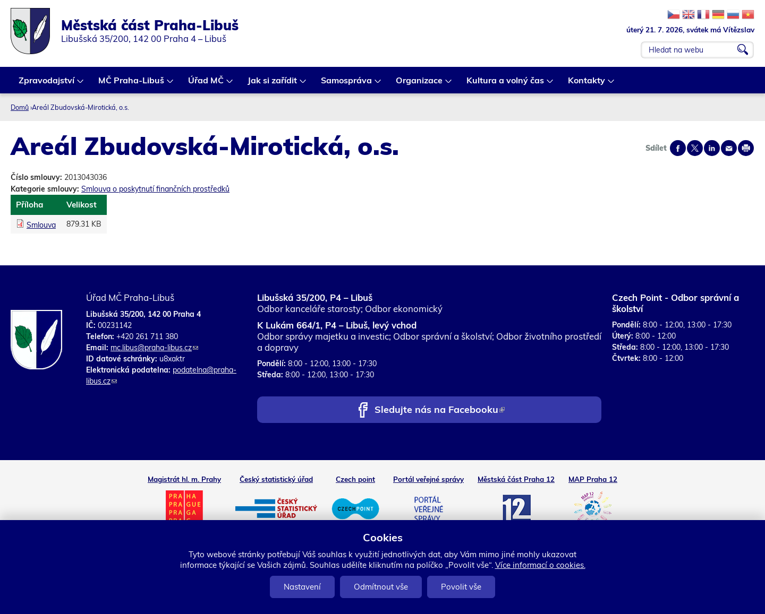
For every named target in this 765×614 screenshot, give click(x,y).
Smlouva (41, 225)
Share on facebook (678, 148)
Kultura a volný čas (505, 84)
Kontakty (587, 84)
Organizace (420, 84)
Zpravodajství (47, 84)
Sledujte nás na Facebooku (440, 410)
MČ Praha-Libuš (131, 84)
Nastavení (302, 587)
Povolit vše (461, 587)
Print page (746, 148)
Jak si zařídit (273, 84)
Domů (20, 107)
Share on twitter (695, 148)
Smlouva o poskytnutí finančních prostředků (155, 189)
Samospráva (347, 84)
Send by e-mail (729, 148)
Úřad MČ (206, 84)
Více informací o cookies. (540, 565)
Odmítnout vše (381, 587)
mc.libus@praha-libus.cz (154, 347)
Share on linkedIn (712, 148)
